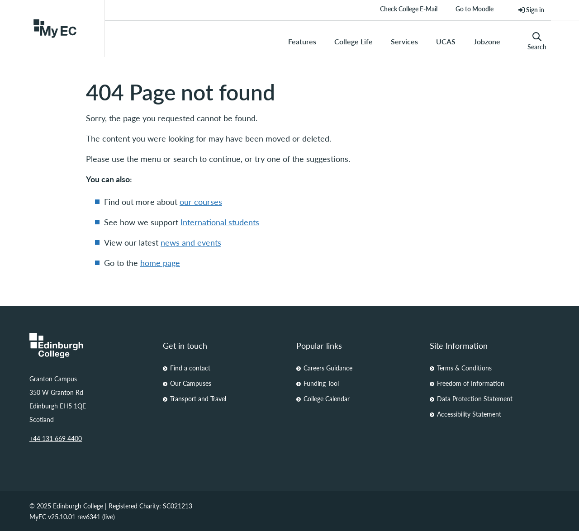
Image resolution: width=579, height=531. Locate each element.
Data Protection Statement (475, 398)
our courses (201, 201)
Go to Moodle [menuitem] (475, 8)
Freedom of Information (470, 383)
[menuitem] (531, 10)
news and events (191, 242)
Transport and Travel (198, 398)
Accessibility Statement (469, 413)
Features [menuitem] (302, 41)
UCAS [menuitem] (446, 41)
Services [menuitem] (404, 41)
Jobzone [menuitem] (487, 41)
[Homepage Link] (89, 345)
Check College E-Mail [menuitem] (408, 8)
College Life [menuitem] (353, 41)
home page (160, 262)
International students (219, 222)
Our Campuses (190, 383)
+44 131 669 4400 (55, 438)
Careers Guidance (328, 367)
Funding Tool (321, 383)
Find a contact (190, 367)
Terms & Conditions (464, 367)
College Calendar (327, 398)
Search (536, 41)
